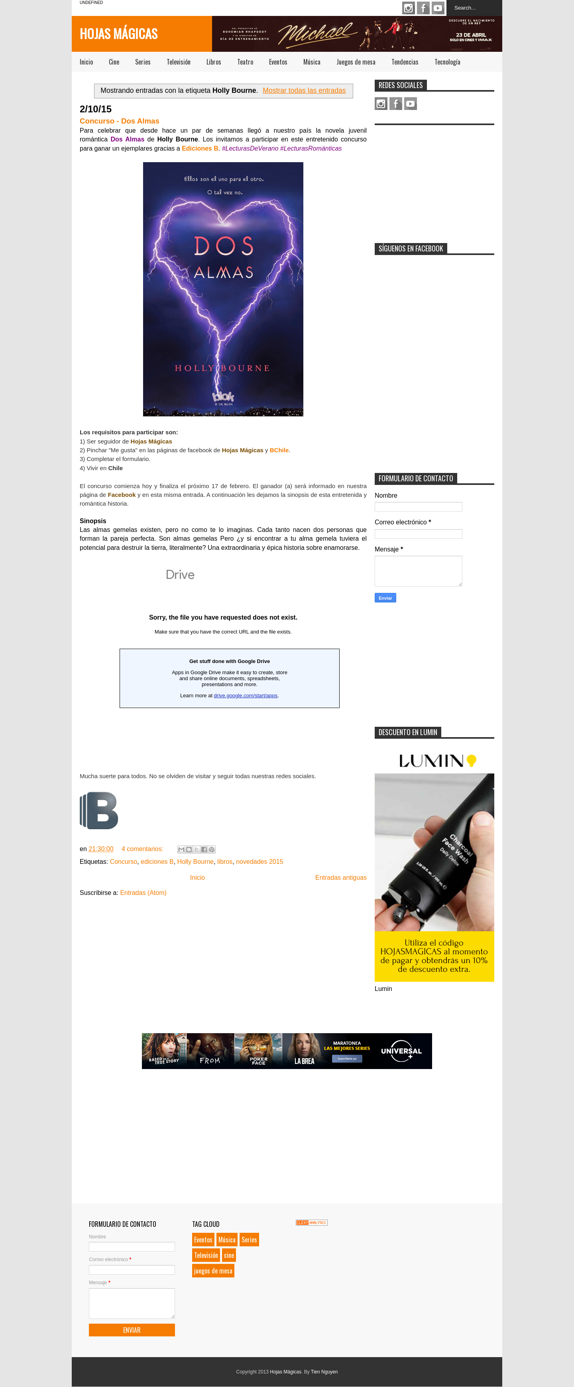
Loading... (223, 660)
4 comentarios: (143, 849)
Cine (114, 62)
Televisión (179, 62)
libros (224, 861)
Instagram (408, 8)
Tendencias (405, 62)
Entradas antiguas (341, 877)
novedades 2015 (259, 861)
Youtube (438, 8)
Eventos (278, 62)
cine (229, 1255)
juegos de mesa (213, 1270)
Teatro (245, 62)
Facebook (423, 8)
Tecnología (447, 62)
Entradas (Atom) (143, 892)
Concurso (123, 861)
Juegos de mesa (355, 62)
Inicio (86, 62)
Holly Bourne (195, 861)
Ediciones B (200, 148)
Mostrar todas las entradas (304, 90)
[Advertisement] (434, 179)
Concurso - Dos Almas (119, 121)
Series (143, 62)
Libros (213, 62)
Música (311, 62)
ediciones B (157, 861)
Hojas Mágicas (118, 33)
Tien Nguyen (324, 1372)
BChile (279, 450)
